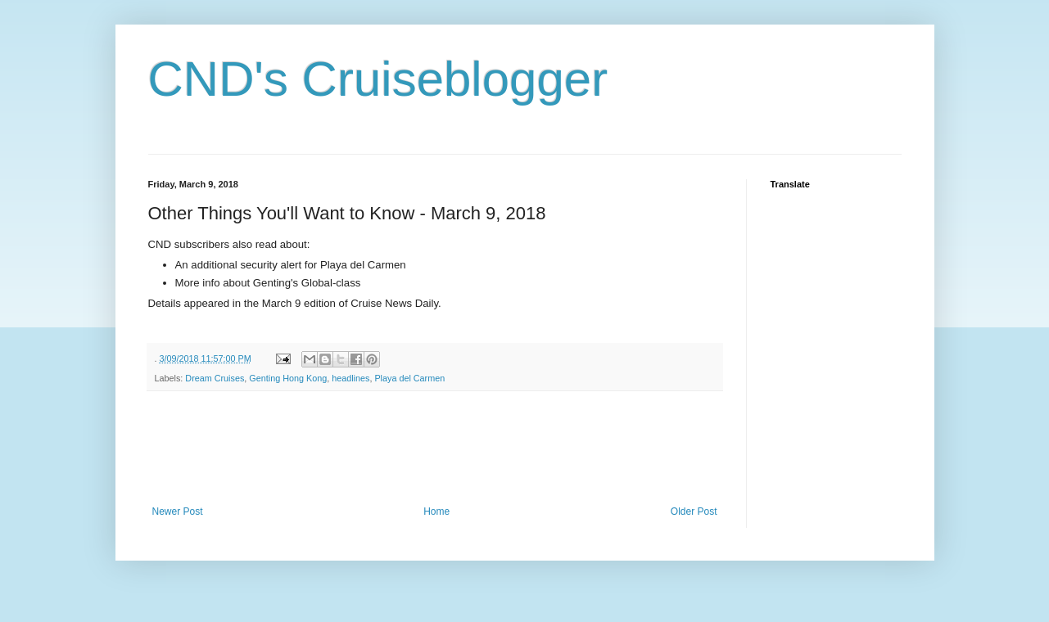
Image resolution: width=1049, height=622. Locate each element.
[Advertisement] (446, 448)
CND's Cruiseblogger (378, 79)
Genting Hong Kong (288, 378)
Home (436, 511)
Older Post (694, 511)
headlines (350, 378)
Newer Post (177, 511)
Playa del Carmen (409, 378)
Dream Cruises (214, 378)
